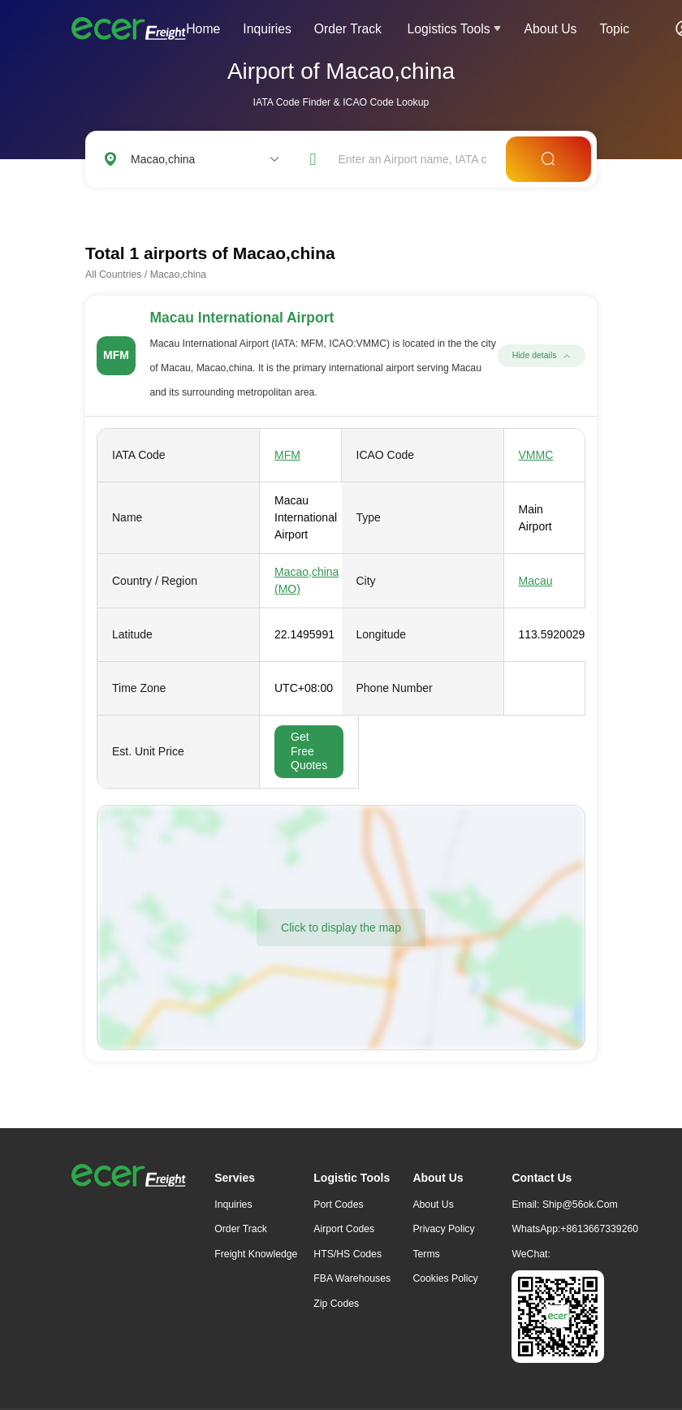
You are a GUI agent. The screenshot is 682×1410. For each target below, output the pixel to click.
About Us (550, 29)
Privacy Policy (443, 1229)
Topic (614, 29)
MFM (287, 454)
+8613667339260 (599, 1229)
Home (203, 29)
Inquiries (267, 29)
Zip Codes (336, 1303)
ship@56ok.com (580, 1204)
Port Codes (338, 1204)
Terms (425, 1254)
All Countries (113, 274)
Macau (536, 580)
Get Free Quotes (309, 751)
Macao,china (178, 274)
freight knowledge (255, 1254)
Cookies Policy (444, 1278)
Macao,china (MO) (306, 580)
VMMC (536, 454)
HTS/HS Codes (347, 1254)
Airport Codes (343, 1229)
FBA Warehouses (352, 1278)
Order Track (348, 29)
